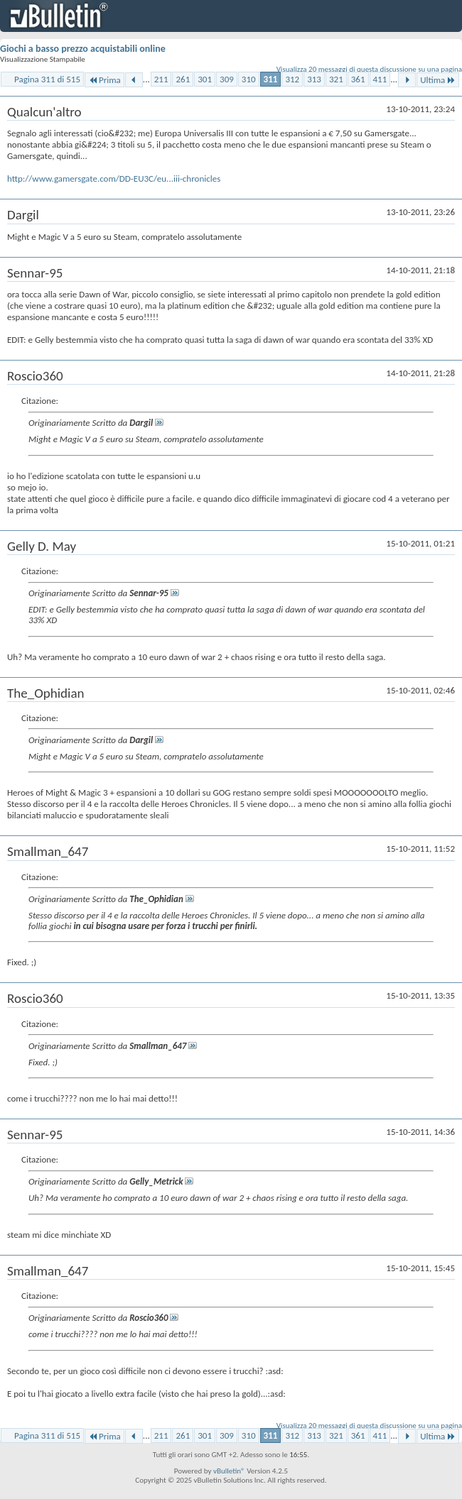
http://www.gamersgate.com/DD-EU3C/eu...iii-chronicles (113, 178)
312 (292, 79)
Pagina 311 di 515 (47, 79)
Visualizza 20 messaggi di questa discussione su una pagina (369, 69)
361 (358, 79)
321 (336, 79)
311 (271, 79)
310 (249, 79)
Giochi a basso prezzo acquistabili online (83, 49)
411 (380, 79)
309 (227, 79)
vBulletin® (229, 1471)
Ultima (438, 80)
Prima (104, 80)
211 (161, 79)
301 (205, 79)
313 (314, 79)
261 (183, 79)
